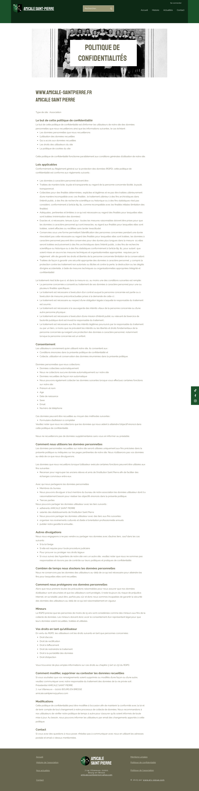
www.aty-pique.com (153, 780)
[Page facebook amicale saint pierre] (195, 395)
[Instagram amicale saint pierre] (195, 401)
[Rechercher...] (94, 8)
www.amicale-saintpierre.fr (64, 92)
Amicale (97, 758)
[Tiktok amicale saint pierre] (195, 390)
